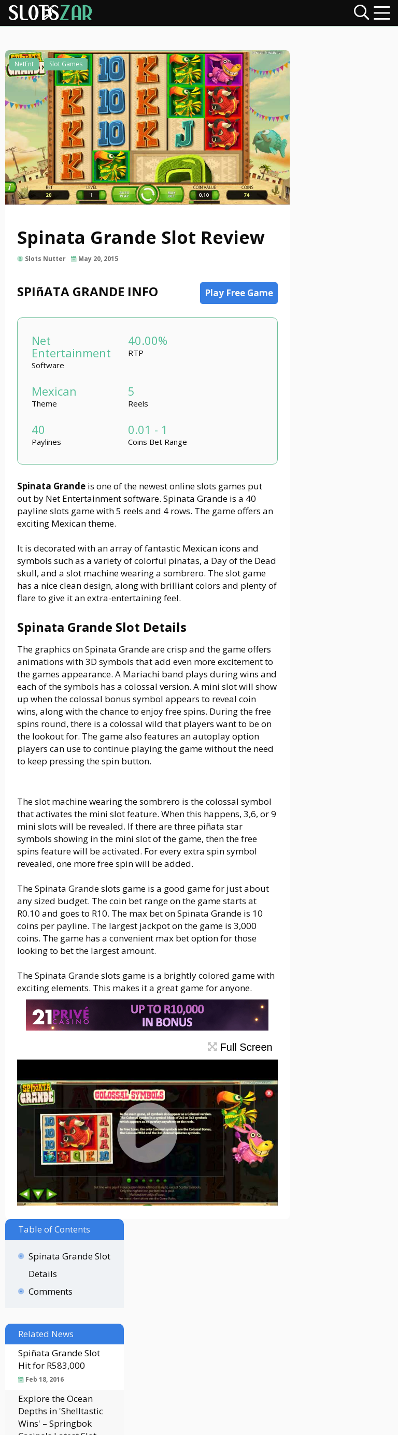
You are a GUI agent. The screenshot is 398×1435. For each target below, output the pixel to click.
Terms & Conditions (311, 1341)
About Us (120, 1341)
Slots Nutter (49, 280)
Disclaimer (172, 1341)
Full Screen (205, 1142)
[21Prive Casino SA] (132, 1122)
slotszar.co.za (236, 1422)
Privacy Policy (232, 1341)
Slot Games (66, 71)
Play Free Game (204, 314)
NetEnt (25, 71)
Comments (319, 130)
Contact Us (69, 1341)
